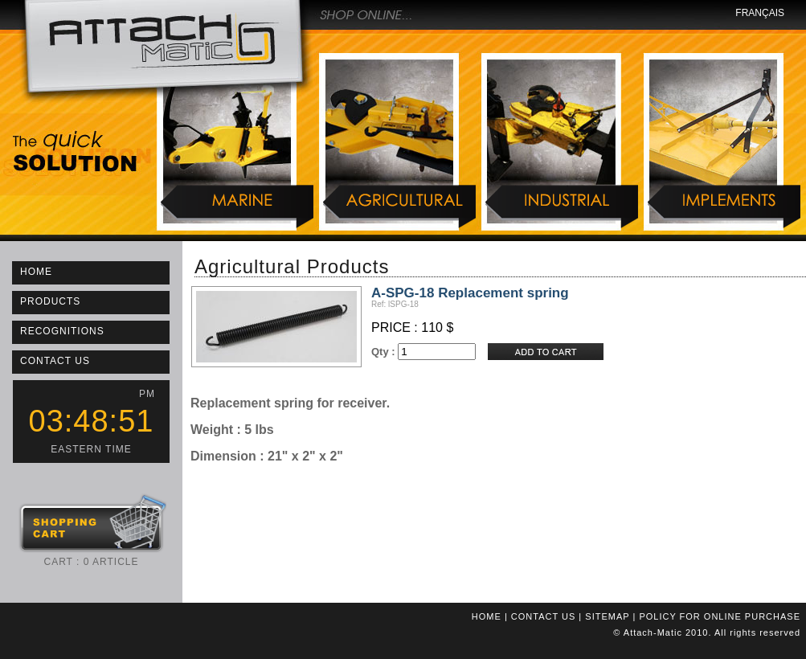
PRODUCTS (50, 301)
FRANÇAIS (759, 12)
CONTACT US (55, 360)
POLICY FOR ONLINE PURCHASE (719, 616)
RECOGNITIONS (62, 331)
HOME (36, 271)
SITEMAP (607, 616)
